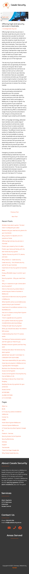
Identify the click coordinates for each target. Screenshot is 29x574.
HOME (4, 420)
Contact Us (5, 417)
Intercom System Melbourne (10, 425)
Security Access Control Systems (11, 436)
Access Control (6, 390)
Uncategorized (7, 29)
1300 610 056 (10, 520)
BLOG (3, 409)
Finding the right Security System (12, 326)
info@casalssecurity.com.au (13, 523)
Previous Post (15, 212)
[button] (9, 528)
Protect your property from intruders (13, 246)
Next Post (15, 217)
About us (4, 406)
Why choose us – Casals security (11, 260)
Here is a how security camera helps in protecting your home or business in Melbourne (13, 291)
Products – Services (7, 433)
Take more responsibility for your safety (14, 360)
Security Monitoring (8, 439)
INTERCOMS (5, 392)
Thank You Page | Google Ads (10, 450)
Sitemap (4, 442)
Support (4, 445)
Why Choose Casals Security (10, 453)
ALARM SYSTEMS (7, 395)
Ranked (14, 568)
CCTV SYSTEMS (6, 398)
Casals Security (18, 5)
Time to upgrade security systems (12, 318)
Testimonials (5, 447)
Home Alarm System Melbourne (11, 423)
